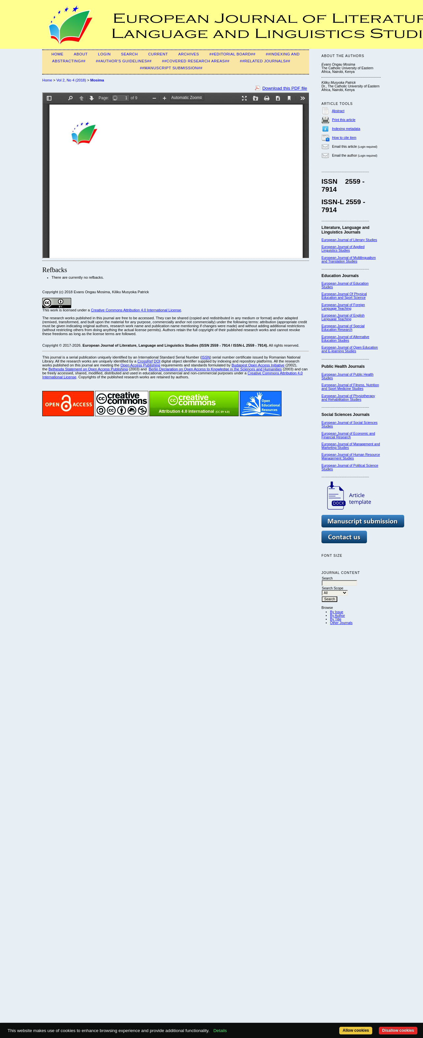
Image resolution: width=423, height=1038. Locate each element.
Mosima (97, 80)
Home (57, 54)
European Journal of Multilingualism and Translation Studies (348, 259)
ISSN (205, 357)
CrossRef (145, 361)
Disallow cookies (398, 1030)
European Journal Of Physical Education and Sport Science (344, 295)
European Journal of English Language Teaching (343, 317)
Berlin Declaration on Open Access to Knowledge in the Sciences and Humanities (215, 369)
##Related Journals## (265, 61)
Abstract (338, 111)
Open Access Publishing (140, 365)
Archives (188, 54)
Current (158, 54)
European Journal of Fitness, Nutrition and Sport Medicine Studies (350, 387)
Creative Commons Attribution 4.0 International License (136, 310)
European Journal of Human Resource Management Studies (350, 456)
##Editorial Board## (232, 54)
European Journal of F (338, 305)
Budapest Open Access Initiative (257, 365)
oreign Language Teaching (343, 306)
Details (220, 1030)
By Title (335, 619)
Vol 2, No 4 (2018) (71, 80)
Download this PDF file (284, 88)
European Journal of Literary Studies (349, 240)
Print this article (343, 120)
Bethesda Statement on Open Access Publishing (88, 369)
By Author (337, 615)
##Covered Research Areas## (195, 61)
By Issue (336, 612)
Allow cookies (356, 1030)
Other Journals (341, 623)
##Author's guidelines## (124, 61)
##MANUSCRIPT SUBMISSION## (171, 68)
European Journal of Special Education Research (343, 327)
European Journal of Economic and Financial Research (348, 435)
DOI (157, 361)
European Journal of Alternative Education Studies (345, 338)
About (81, 54)
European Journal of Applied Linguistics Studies (343, 248)
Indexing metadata (346, 129)
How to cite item (344, 138)
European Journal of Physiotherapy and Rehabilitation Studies (348, 397)
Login (104, 54)
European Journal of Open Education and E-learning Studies (349, 349)
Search (129, 54)
